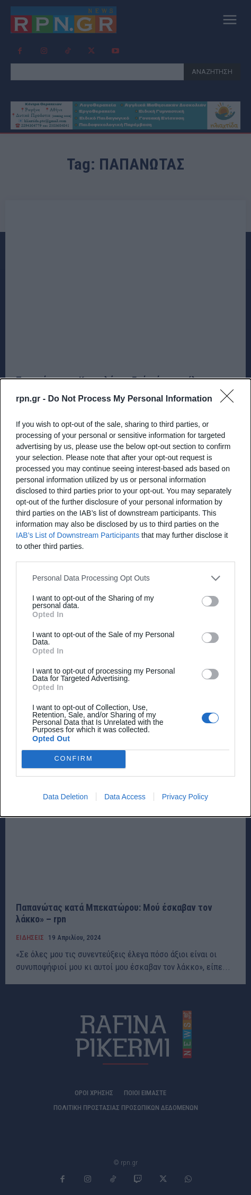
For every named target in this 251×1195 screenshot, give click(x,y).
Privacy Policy (185, 796)
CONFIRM (74, 759)
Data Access (125, 796)
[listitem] (125, 578)
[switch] (210, 601)
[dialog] (125, 598)
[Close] (230, 399)
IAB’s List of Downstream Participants (77, 535)
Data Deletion (65, 796)
